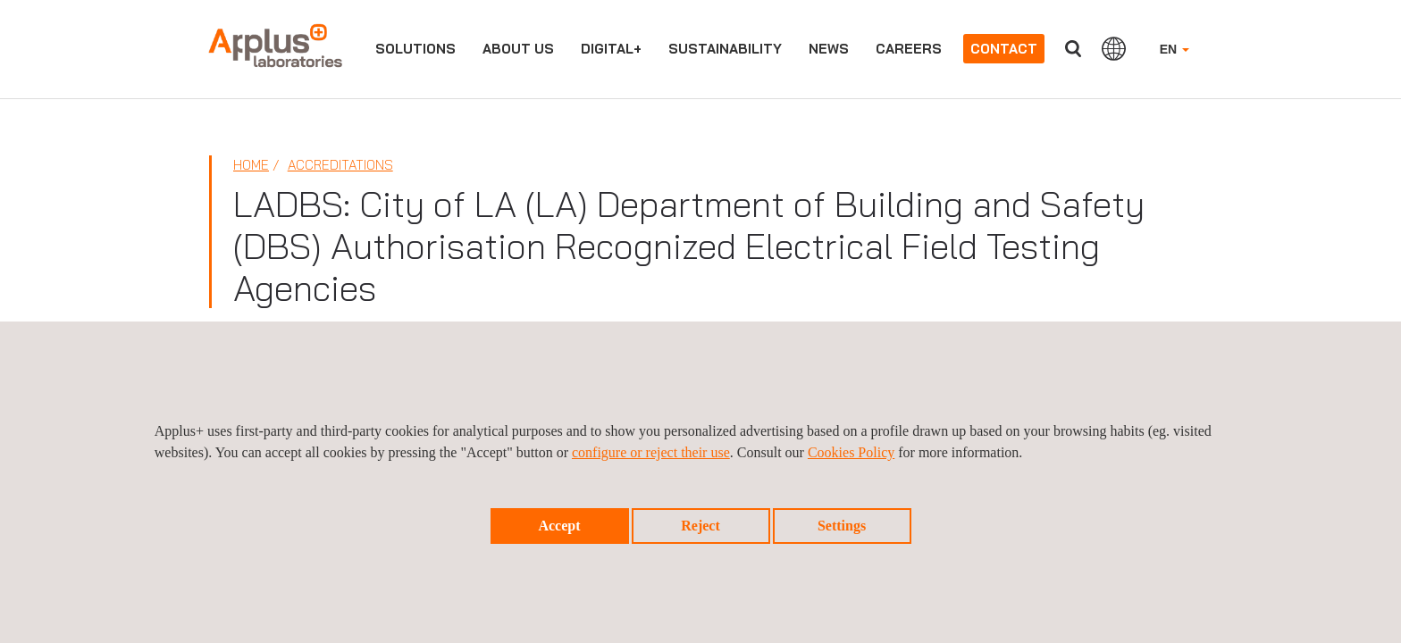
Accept (559, 525)
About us (518, 48)
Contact (1003, 48)
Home (251, 164)
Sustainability (725, 48)
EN (1174, 49)
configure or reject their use (651, 452)
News (829, 48)
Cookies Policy (851, 452)
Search (1073, 48)
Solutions (415, 48)
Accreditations (340, 164)
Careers (909, 48)
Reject (700, 525)
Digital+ (611, 48)
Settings (842, 525)
